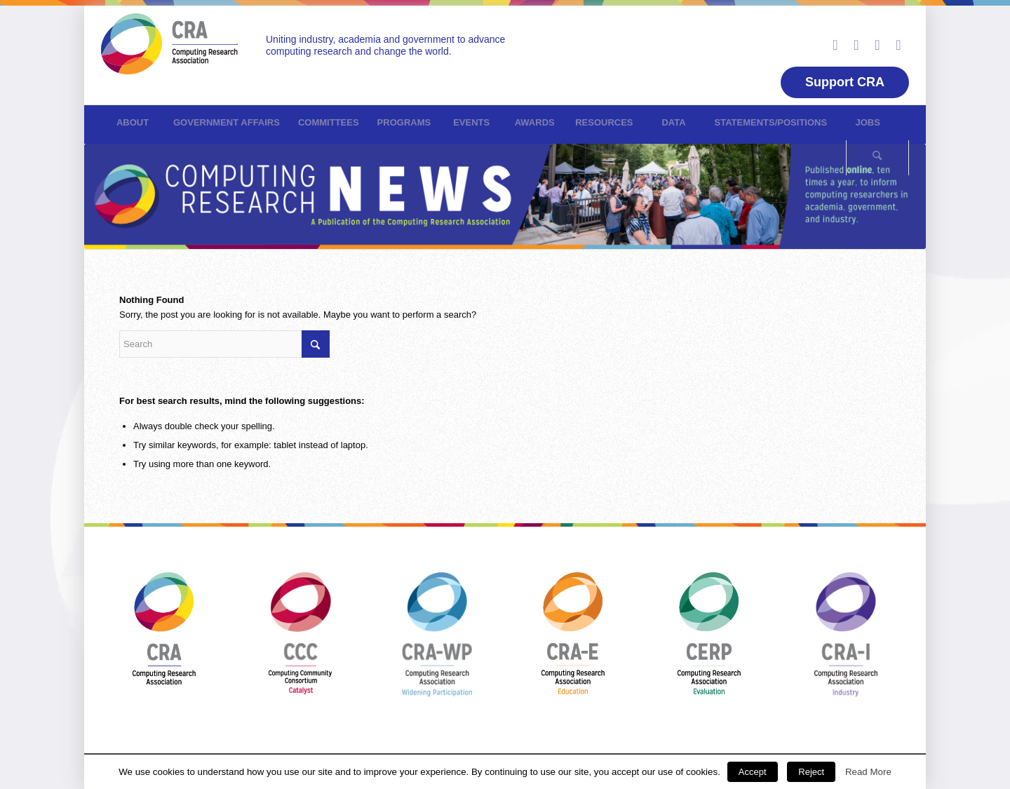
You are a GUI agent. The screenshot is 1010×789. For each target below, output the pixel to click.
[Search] (877, 157)
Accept (753, 772)
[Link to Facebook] (856, 44)
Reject (811, 772)
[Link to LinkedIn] (835, 44)
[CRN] (169, 51)
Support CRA (844, 82)
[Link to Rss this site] (898, 44)
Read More (868, 772)
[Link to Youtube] (877, 44)
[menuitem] (132, 122)
